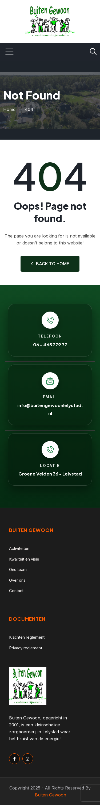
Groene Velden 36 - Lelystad (50, 474)
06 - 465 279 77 (50, 344)
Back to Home (50, 263)
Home (9, 109)
